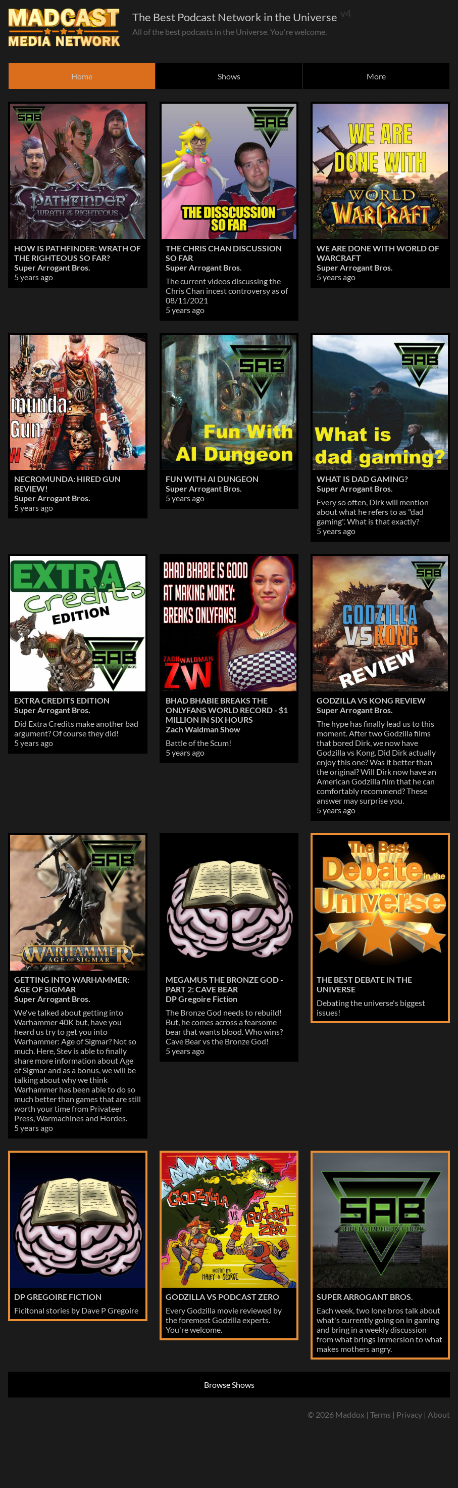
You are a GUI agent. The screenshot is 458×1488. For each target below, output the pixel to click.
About (439, 1414)
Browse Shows (229, 1384)
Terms (380, 1414)
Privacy (409, 1414)
